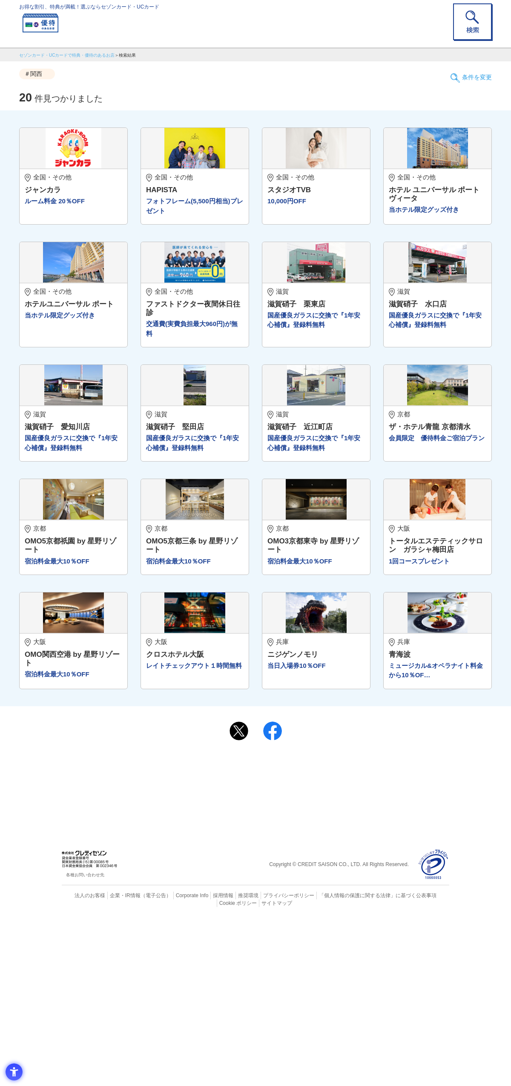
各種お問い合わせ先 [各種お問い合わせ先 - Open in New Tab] (85, 1042)
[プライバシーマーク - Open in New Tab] (433, 1032)
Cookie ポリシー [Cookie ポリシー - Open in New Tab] (425, 1062)
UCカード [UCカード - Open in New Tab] (286, 946)
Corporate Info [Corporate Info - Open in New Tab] (177, 1062)
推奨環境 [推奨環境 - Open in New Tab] (230, 1062)
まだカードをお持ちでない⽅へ (251, 920)
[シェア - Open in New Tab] (272, 898)
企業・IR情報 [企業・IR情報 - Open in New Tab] (115, 1062)
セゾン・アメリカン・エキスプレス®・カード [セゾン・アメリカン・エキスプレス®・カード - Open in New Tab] (251, 960)
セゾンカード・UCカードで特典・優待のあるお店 (67, 55)
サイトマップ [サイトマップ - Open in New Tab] (256, 1069)
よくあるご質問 (289, 932)
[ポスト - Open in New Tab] (239, 898)
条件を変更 (473, 74)
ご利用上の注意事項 (220, 932)
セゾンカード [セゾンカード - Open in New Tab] (221, 946)
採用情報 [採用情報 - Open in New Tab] (206, 1062)
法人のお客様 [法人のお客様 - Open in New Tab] (83, 1062)
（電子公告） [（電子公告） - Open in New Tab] (143, 1062)
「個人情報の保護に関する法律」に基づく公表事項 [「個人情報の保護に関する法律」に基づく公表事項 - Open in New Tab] (349, 1062)
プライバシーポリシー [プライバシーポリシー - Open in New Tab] (267, 1062)
